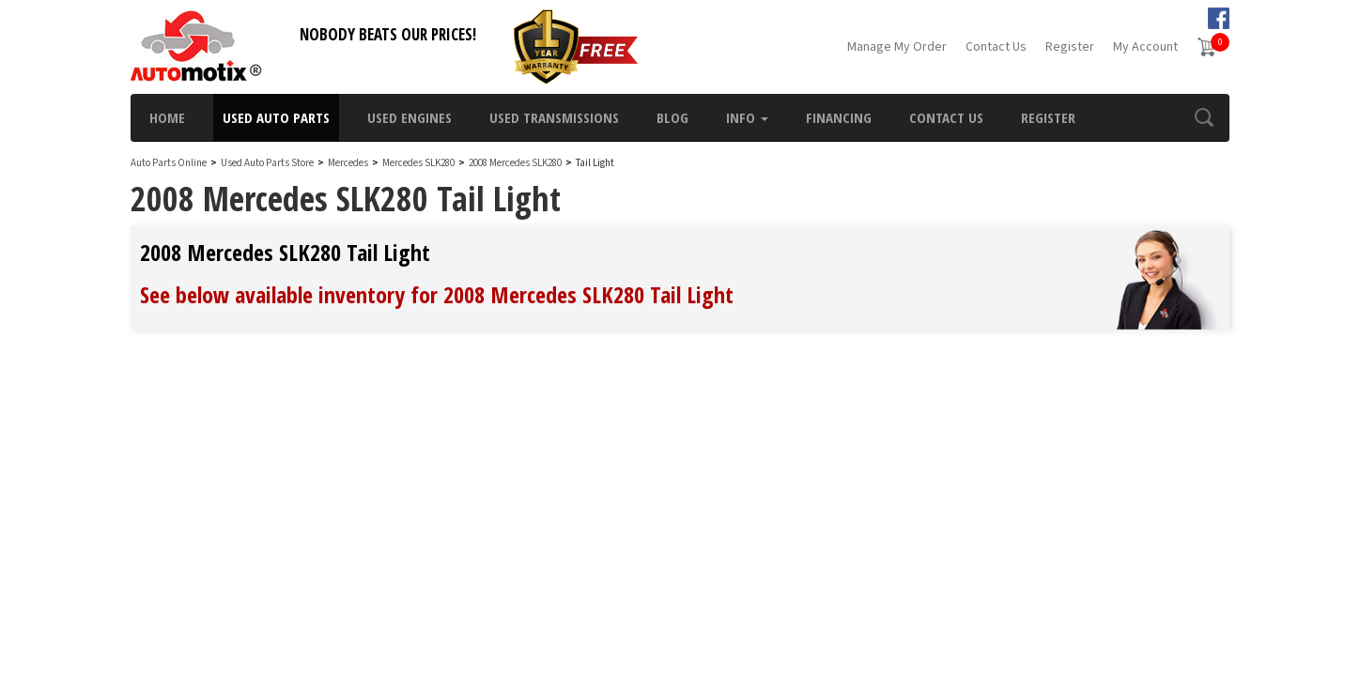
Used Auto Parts (276, 117)
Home (167, 117)
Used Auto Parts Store (267, 163)
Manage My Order (897, 47)
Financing (839, 117)
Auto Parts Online (169, 163)
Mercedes (348, 163)
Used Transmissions (554, 117)
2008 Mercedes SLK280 (516, 163)
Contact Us (996, 47)
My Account (1145, 47)
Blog (672, 117)
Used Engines (409, 117)
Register (1069, 47)
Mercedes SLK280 (419, 163)
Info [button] (747, 117)
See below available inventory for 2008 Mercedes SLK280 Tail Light (437, 294)
